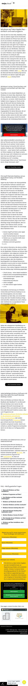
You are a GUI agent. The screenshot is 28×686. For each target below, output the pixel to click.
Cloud (19, 71)
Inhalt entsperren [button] (14, 134)
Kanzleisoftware (10, 418)
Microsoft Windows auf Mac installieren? (10, 490)
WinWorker (19, 414)
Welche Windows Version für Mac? (13, 515)
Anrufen (2, 684)
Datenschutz (9, 626)
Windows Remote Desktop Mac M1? (13, 507)
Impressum (3, 626)
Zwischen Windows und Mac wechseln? (14, 504)
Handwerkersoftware (9, 414)
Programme (16, 420)
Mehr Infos (23, 609)
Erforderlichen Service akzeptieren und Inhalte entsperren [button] (14, 595)
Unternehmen (8, 456)
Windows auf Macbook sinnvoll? (12, 501)
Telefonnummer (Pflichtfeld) (14, 555)
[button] (14, 491)
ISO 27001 (20, 452)
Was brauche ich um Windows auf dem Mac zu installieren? (13, 518)
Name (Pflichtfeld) (14, 544)
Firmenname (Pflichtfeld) (14, 538)
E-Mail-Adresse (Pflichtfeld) (14, 550)
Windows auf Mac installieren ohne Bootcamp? (12, 523)
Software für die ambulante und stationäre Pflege (14, 416)
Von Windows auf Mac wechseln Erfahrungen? (11, 498)
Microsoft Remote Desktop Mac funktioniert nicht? (11, 511)
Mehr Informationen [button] (14, 132)
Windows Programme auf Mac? (12, 494)
